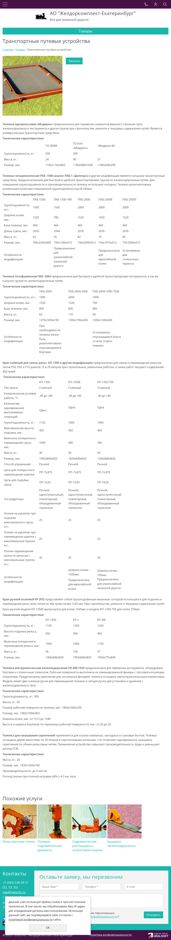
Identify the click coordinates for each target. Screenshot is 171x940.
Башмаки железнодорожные (121, 843)
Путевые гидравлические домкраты (49, 845)
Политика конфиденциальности (110, 935)
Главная (8, 49)
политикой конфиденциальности (95, 916)
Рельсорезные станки (19, 841)
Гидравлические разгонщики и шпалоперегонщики (87, 845)
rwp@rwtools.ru (14, 892)
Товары (20, 49)
